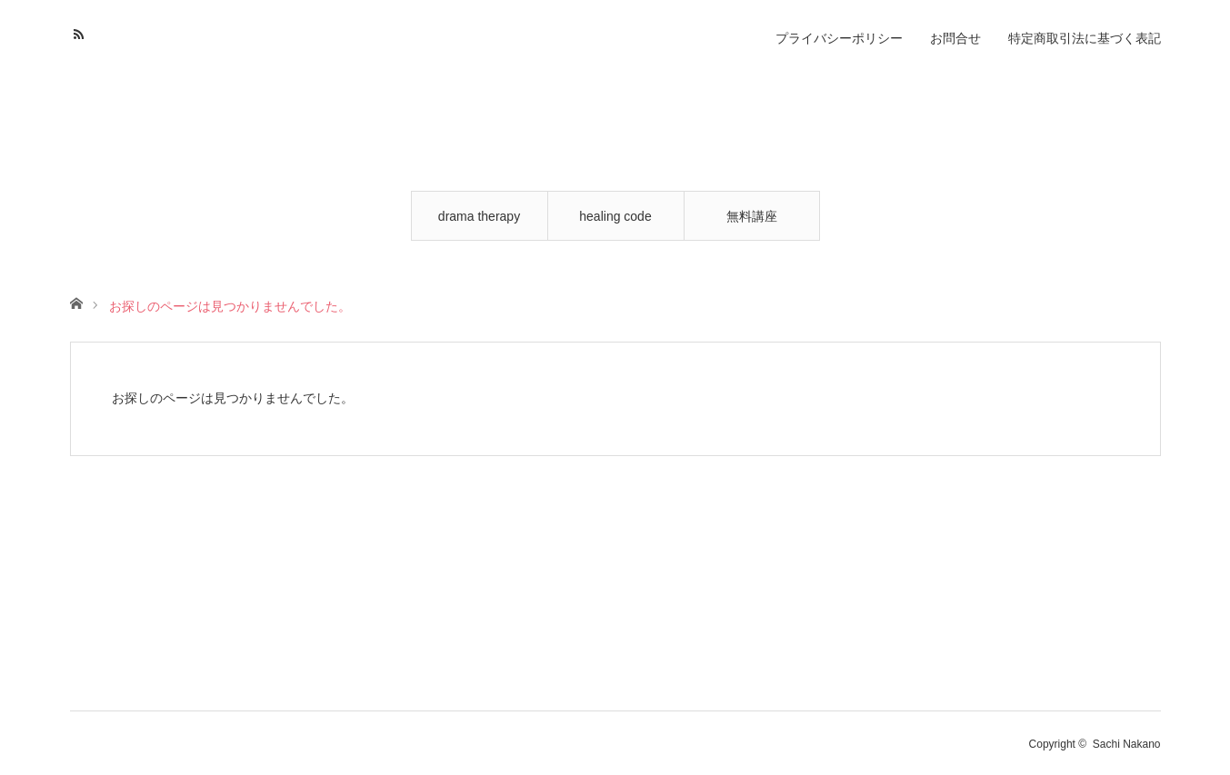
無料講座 (751, 216)
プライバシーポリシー (839, 38)
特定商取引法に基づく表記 (1084, 38)
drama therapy (479, 216)
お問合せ (955, 38)
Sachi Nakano (1127, 744)
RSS (81, 31)
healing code (615, 216)
